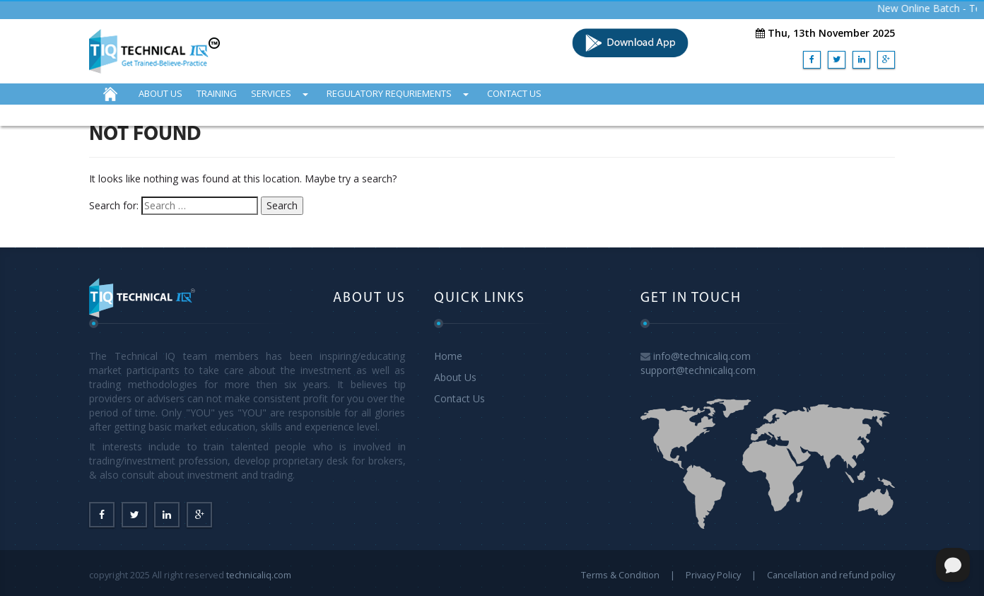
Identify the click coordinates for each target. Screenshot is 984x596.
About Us (455, 377)
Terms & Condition (620, 574)
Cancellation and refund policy (831, 574)
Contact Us (459, 398)
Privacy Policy (713, 574)
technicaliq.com (258, 574)
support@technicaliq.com (698, 370)
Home (448, 356)
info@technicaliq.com (702, 356)
